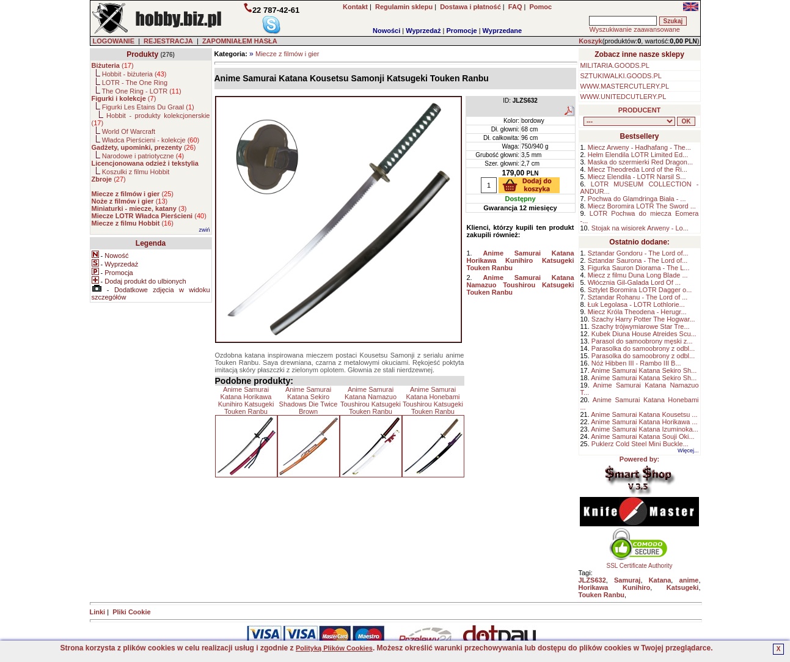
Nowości (386, 30)
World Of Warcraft (128, 131)
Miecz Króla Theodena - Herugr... (637, 311)
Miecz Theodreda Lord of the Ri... (637, 169)
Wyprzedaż (423, 30)
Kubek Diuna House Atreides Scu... (644, 333)
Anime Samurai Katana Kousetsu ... (644, 414)
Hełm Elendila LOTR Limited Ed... (638, 154)
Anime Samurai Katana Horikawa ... (644, 421)
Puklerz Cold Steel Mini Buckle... (640, 443)
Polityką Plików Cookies (334, 648)
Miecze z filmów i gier (287, 53)
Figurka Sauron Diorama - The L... (639, 267)
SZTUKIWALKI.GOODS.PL (621, 75)
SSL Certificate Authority (639, 563)
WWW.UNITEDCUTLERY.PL (623, 96)
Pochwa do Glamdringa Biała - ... (637, 198)
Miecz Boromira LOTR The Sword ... (642, 206)
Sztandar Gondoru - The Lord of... (638, 253)
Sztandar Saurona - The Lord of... (638, 260)
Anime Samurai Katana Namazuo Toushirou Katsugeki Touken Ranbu (370, 400)
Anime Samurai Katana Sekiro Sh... (644, 370)
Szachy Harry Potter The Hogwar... (643, 319)
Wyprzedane (502, 30)
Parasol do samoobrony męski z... (642, 341)
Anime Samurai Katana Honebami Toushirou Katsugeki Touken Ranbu (433, 400)
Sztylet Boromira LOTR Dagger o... (640, 289)
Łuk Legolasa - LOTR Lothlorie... (636, 304)
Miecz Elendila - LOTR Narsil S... (637, 176)
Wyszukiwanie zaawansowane (634, 29)
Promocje (461, 30)
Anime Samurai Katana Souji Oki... (642, 436)
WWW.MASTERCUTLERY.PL (625, 86)
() (113, 65)
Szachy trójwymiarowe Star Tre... (640, 326)
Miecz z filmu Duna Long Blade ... (638, 275)
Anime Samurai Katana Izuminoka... (644, 429)
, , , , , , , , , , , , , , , (629, 121)
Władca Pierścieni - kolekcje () (151, 140)
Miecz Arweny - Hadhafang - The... (639, 147)
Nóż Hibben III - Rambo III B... (636, 363)
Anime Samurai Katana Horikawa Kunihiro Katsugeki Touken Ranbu (246, 400)
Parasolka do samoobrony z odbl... (643, 348)
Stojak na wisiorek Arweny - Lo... (640, 228)
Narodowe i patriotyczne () (143, 156)
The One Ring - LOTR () (141, 91)
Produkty (142, 54)
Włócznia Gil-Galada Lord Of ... (634, 282)
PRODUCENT (639, 110)
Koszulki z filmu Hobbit (136, 171)
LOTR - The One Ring (134, 82)
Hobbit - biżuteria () (134, 74)
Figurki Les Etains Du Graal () (148, 107)
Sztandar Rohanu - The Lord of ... (638, 297)
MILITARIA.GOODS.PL (615, 65)
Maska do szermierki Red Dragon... (640, 162)
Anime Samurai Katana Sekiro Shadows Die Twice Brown (308, 400)
